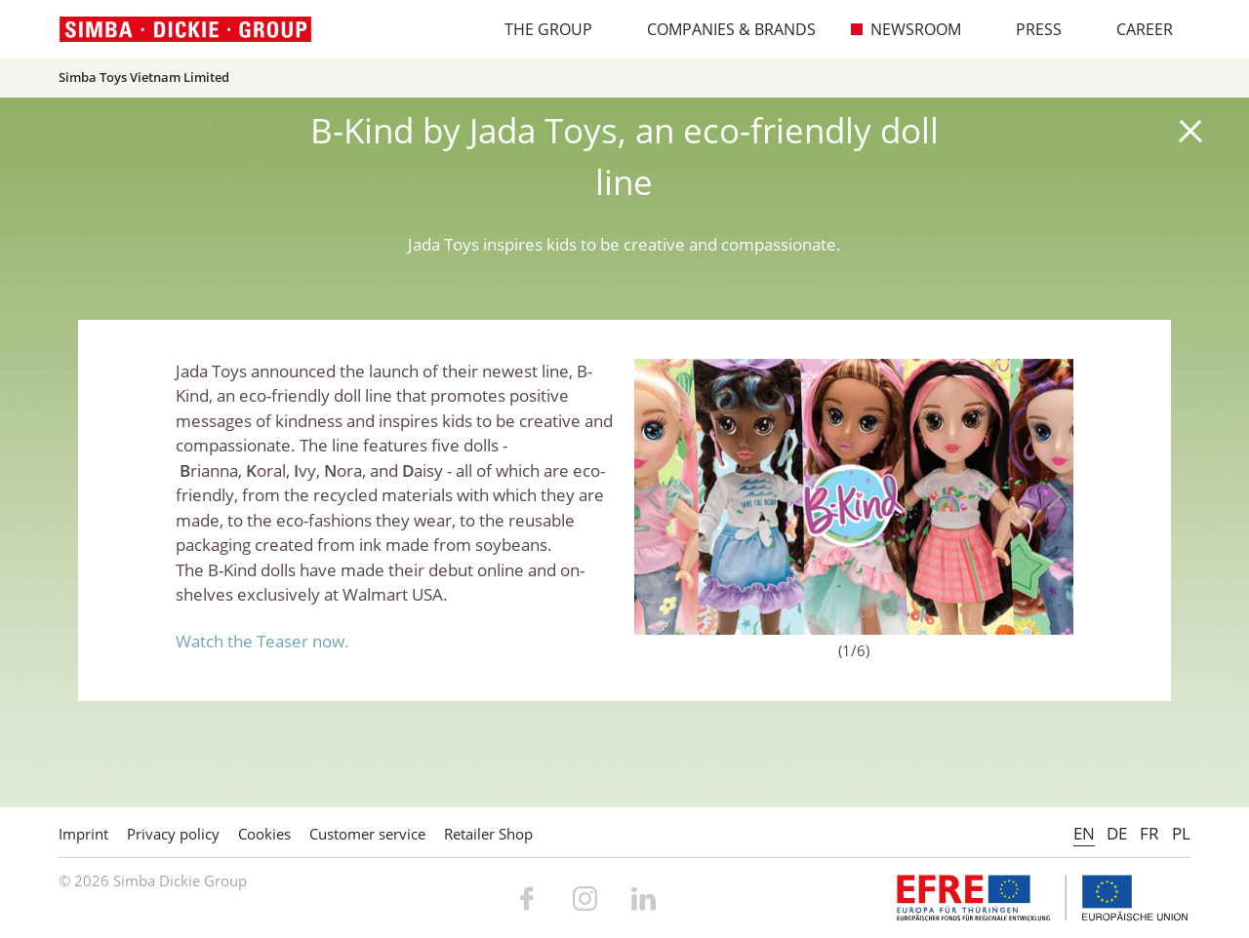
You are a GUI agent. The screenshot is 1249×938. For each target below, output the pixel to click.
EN (1084, 833)
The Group (538, 29)
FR (1149, 833)
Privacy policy (173, 833)
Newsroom (905, 29)
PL (1181, 833)
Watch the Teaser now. (262, 641)
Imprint (83, 833)
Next (1049, 496)
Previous (658, 496)
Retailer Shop (488, 833)
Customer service (367, 833)
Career (1134, 29)
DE (1117, 833)
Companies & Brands (721, 29)
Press (1028, 29)
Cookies (264, 833)
